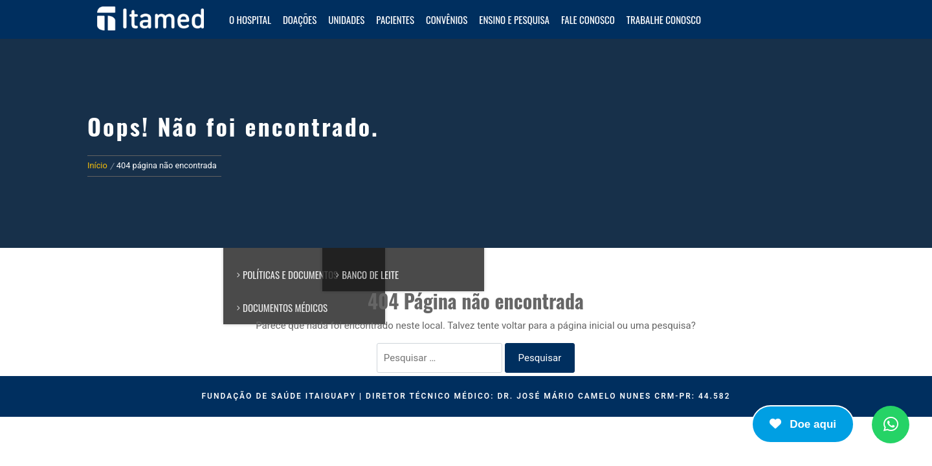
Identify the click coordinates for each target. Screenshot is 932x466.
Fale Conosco (588, 19)
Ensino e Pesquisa (514, 19)
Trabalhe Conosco (664, 19)
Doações (299, 19)
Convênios (446, 19)
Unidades (346, 19)
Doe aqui (803, 424)
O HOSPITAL (250, 19)
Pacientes (395, 19)
